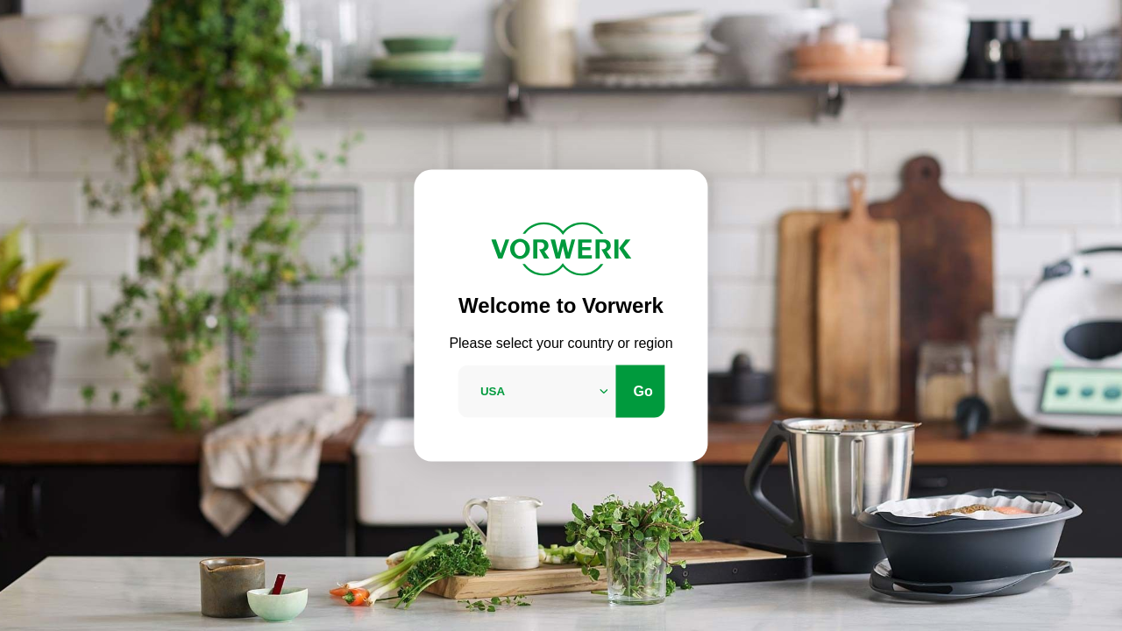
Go (643, 390)
